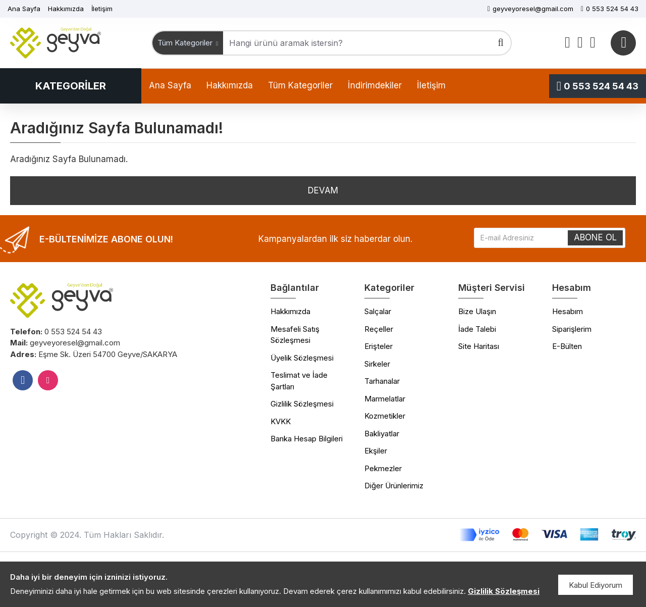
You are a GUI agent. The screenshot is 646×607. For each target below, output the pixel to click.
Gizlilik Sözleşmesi (504, 591)
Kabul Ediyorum (595, 585)
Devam (323, 190)
